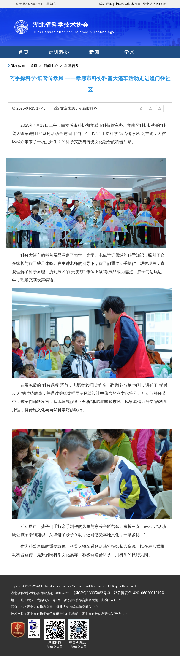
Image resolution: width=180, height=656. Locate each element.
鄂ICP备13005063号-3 (91, 593)
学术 (129, 52)
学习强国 (105, 4)
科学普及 (71, 66)
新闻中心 (51, 66)
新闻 (94, 52)
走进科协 (59, 52)
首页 (24, 52)
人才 (129, 63)
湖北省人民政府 (154, 4)
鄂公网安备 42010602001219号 (139, 593)
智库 (94, 63)
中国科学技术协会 (128, 4)
